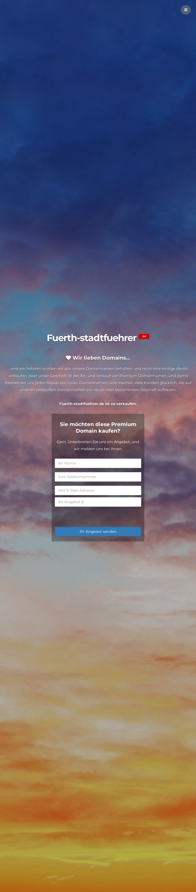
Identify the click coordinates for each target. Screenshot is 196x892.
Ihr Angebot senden (98, 531)
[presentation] (86, 517)
